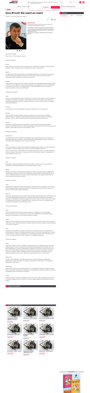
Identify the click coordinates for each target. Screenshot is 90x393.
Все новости (72, 371)
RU (71, 2)
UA (73, 2)
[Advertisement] (31, 295)
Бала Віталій (31, 23)
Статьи (24, 6)
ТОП (72, 15)
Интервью (28, 6)
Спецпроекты (69, 6)
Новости (19, 6)
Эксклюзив (79, 15)
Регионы (63, 6)
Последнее (64, 15)
